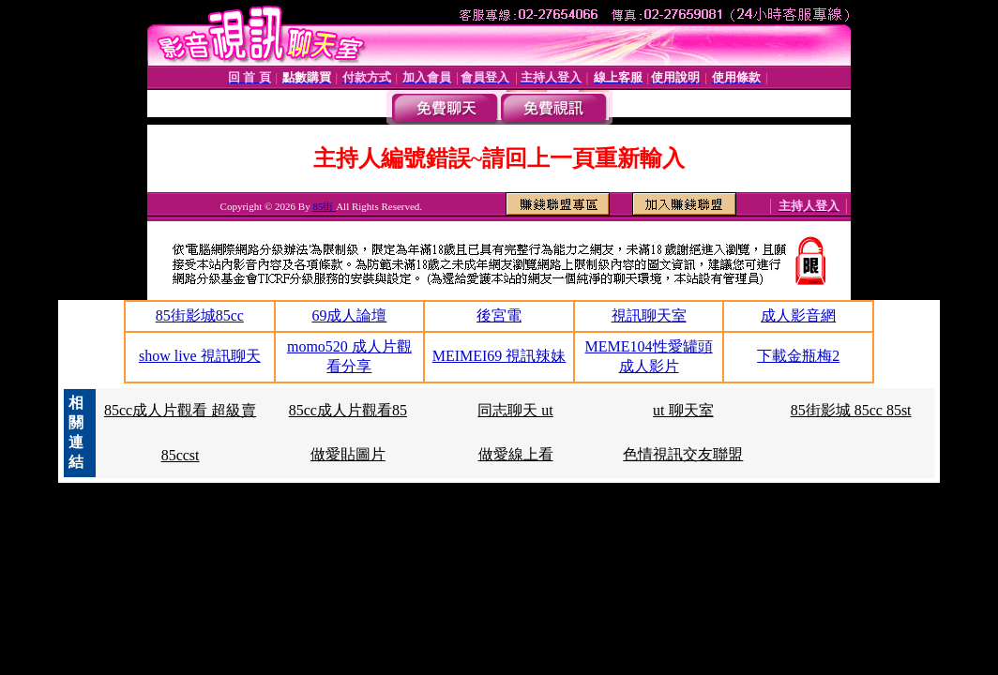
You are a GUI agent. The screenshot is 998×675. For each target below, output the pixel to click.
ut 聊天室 (683, 410)
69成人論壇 (348, 315)
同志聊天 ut (514, 410)
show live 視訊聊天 (200, 356)
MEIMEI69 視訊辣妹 (499, 356)
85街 (324, 206)
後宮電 (499, 315)
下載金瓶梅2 (798, 356)
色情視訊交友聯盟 (683, 454)
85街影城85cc (200, 315)
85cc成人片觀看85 (348, 410)
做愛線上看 (515, 454)
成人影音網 (798, 315)
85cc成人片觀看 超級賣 (180, 410)
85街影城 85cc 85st (851, 410)
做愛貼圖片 (348, 454)
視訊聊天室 (649, 315)
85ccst (180, 455)
